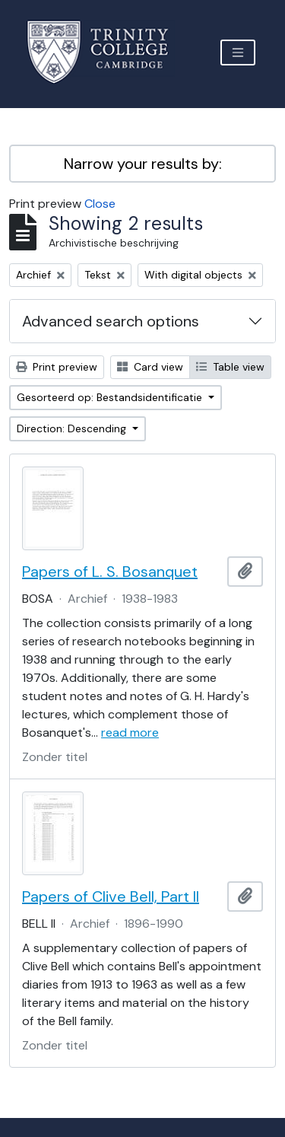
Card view (150, 367)
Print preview (56, 367)
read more (130, 732)
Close (100, 204)
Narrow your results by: (143, 164)
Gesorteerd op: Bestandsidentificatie (111, 397)
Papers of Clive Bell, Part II (110, 896)
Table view (230, 367)
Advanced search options (110, 321)
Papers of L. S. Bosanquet (110, 571)
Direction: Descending (73, 428)
